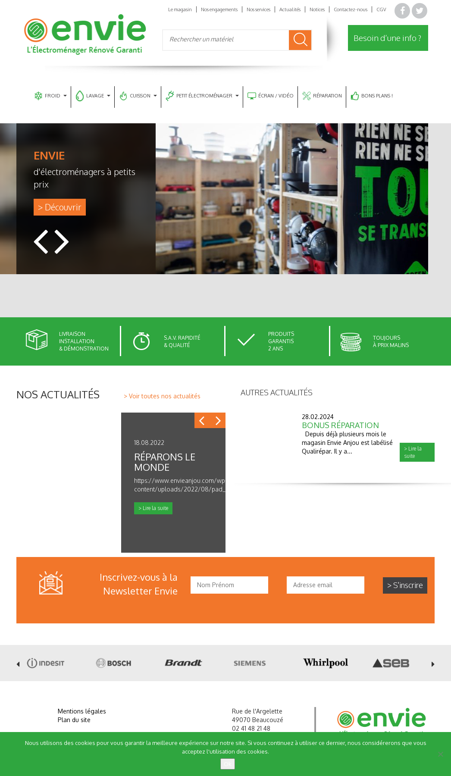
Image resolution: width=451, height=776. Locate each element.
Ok (228, 763)
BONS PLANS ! (372, 95)
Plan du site (74, 719)
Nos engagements (219, 9)
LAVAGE (92, 96)
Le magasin (180, 9)
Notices (317, 9)
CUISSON (138, 96)
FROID (50, 96)
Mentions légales (82, 711)
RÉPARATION (322, 95)
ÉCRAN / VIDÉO (270, 95)
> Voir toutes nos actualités (162, 396)
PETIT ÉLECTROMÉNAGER (202, 96)
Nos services (258, 9)
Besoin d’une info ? (387, 37)
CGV (381, 9)
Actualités (290, 9)
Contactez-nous (350, 9)
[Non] (440, 754)
